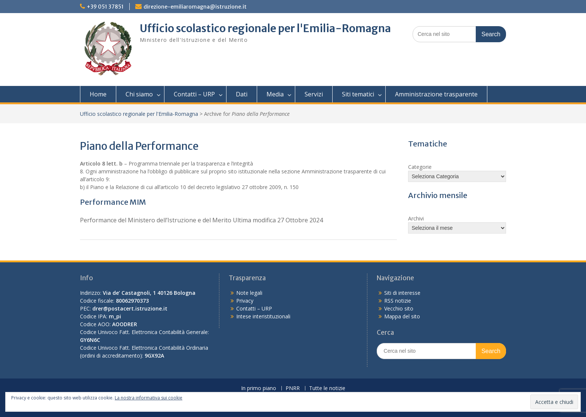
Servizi (314, 94)
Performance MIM (113, 202)
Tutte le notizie (327, 388)
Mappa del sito (402, 316)
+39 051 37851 (105, 6)
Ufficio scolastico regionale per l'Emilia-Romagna (265, 28)
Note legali (249, 292)
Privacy (244, 300)
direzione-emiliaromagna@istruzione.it (195, 6)
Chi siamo (139, 94)
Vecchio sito (398, 308)
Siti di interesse (402, 292)
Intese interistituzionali (263, 316)
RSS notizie (397, 300)
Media (275, 94)
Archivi (416, 218)
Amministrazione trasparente (436, 94)
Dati (241, 94)
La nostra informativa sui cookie (148, 398)
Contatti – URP (194, 94)
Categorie (420, 166)
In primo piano (258, 388)
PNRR (293, 388)
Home (98, 94)
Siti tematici (358, 94)
